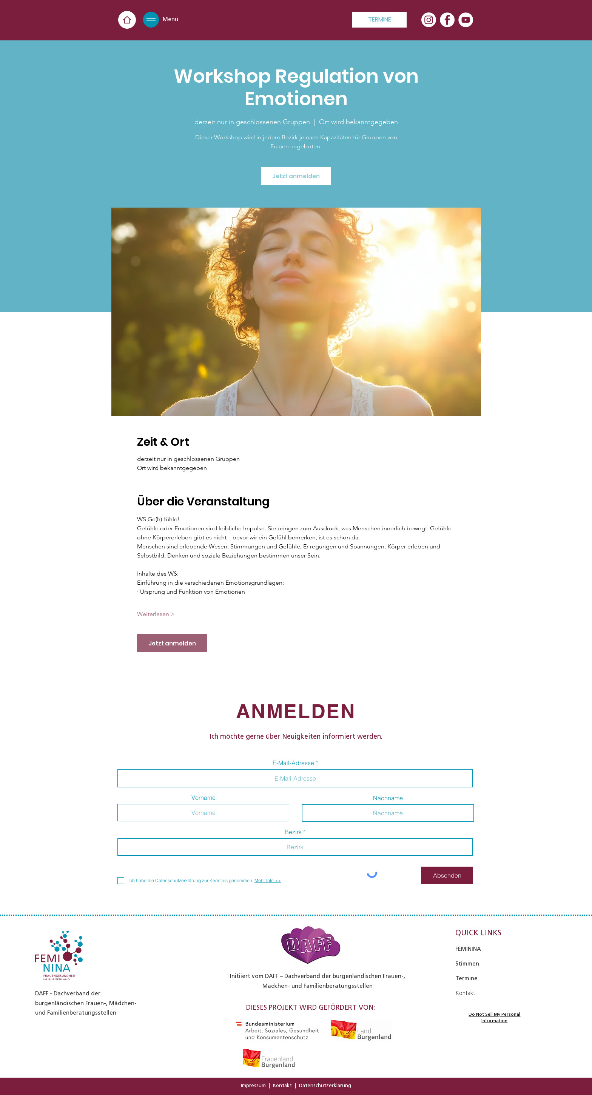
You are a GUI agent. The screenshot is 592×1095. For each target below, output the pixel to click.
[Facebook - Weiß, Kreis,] (447, 19)
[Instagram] (428, 19)
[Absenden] (447, 875)
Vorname (203, 798)
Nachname (388, 798)
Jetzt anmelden (296, 176)
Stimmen (467, 963)
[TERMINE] (379, 20)
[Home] (127, 20)
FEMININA (468, 949)
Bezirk (293, 832)
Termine (466, 978)
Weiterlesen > (156, 614)
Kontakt (282, 1085)
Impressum (253, 1085)
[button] (151, 20)
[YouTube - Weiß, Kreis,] (465, 19)
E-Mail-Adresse (293, 763)
